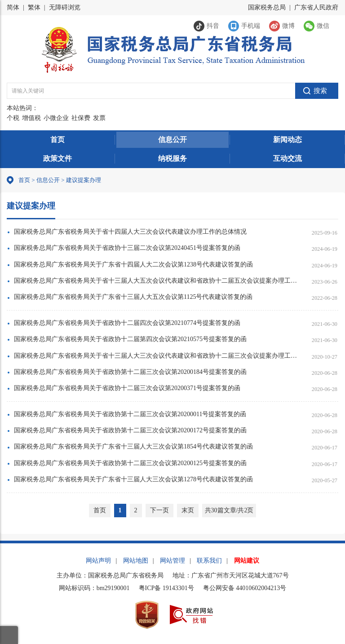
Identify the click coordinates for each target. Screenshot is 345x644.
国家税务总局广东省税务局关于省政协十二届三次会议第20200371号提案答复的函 (127, 388)
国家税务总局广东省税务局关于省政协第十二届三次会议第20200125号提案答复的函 (130, 463)
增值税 (31, 118)
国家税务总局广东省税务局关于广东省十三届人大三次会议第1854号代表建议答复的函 (133, 446)
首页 (57, 139)
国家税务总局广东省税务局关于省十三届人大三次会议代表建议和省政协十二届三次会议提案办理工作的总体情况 (156, 355)
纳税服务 (172, 158)
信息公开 (172, 139)
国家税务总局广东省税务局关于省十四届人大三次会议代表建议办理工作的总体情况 (130, 231)
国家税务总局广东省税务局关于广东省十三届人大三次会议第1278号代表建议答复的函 (133, 479)
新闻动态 (287, 139)
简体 (13, 7)
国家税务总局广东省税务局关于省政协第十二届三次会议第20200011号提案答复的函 (130, 414)
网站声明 (98, 560)
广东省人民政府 (316, 7)
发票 (99, 118)
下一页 (159, 510)
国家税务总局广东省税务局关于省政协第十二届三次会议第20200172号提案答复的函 (130, 430)
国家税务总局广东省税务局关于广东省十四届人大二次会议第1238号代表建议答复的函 (133, 264)
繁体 (34, 7)
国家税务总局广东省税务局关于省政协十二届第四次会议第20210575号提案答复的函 (130, 339)
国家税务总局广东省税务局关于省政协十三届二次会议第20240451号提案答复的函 (127, 247)
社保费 (80, 118)
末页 (187, 510)
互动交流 (287, 158)
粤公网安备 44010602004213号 (245, 588)
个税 (13, 118)
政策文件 (57, 158)
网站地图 (135, 560)
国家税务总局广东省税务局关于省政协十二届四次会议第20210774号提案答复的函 (127, 323)
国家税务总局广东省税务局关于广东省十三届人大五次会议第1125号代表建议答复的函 (133, 296)
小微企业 (56, 118)
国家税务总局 (267, 7)
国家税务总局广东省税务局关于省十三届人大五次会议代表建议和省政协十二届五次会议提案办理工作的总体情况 (156, 280)
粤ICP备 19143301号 (166, 588)
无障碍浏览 (64, 7)
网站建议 (246, 560)
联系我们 (209, 560)
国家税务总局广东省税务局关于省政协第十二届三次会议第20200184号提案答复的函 (130, 372)
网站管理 (172, 560)
